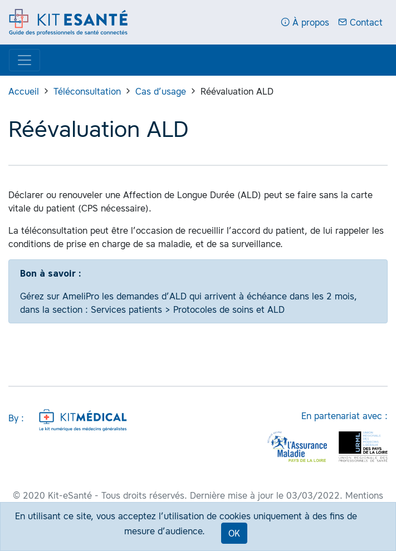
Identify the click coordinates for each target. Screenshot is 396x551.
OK (234, 533)
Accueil (23, 91)
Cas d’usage (160, 91)
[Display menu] (24, 60)
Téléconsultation (87, 91)
